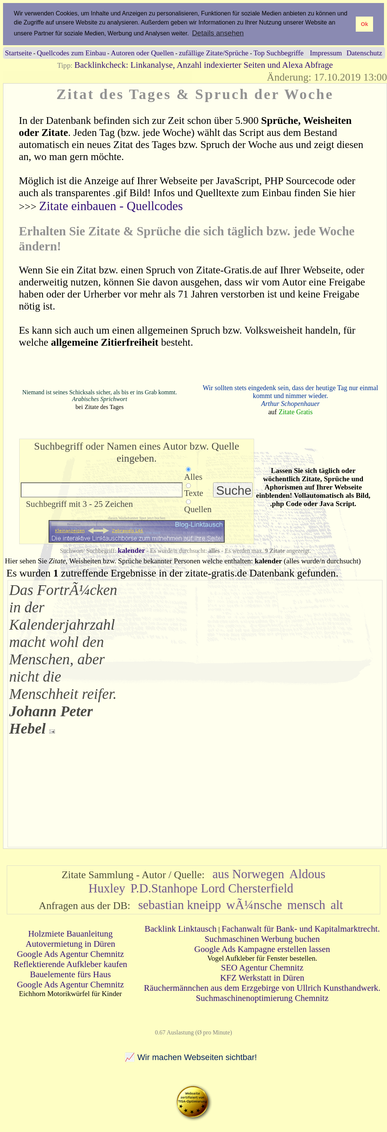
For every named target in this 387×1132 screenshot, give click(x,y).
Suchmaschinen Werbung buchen (262, 939)
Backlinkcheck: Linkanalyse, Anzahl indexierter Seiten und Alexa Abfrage (203, 65)
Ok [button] (364, 24)
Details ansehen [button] (218, 33)
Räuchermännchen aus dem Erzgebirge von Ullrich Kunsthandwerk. (262, 988)
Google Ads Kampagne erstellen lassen (262, 949)
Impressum (326, 53)
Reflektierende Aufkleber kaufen (70, 964)
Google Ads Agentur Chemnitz (70, 954)
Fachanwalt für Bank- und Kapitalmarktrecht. (301, 929)
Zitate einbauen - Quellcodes (111, 206)
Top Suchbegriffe (278, 53)
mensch (306, 905)
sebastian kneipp (179, 905)
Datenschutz (364, 53)
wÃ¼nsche (254, 905)
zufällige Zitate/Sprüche (213, 53)
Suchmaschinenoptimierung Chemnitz (262, 998)
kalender (131, 550)
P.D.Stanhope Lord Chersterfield (211, 888)
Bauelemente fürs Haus (70, 974)
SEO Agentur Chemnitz (262, 967)
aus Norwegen (248, 874)
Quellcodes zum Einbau (71, 53)
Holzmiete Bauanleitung (70, 933)
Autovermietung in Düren (70, 944)
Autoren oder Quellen (142, 53)
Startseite (18, 53)
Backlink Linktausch (180, 929)
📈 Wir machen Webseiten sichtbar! (191, 1057)
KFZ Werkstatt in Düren (262, 977)
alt (337, 905)
